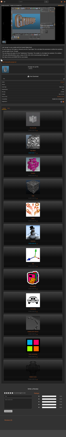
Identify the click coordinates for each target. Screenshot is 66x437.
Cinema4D (7, 62)
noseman (62, 82)
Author (8, 108)
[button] (5, 2)
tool (15, 62)
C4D (3, 62)
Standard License (60, 96)
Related (4, 108)
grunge (12, 62)
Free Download (33, 76)
